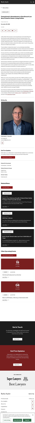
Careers (3, 409)
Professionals (4, 398)
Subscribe (17, 364)
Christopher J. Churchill (28, 91)
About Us (3, 404)
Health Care (24, 92)
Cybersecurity (4, 176)
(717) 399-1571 (4, 138)
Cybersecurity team (11, 94)
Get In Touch (17, 339)
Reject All (27, 420)
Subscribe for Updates (8, 157)
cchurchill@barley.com (6, 140)
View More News (6, 187)
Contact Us (4, 411)
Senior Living (18, 92)
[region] (17, 418)
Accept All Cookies (17, 420)
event (5, 272)
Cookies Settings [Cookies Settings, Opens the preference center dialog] (7, 420)
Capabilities (4, 406)
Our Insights (4, 401)
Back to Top (31, 393)
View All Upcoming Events (8, 255)
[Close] (32, 415)
